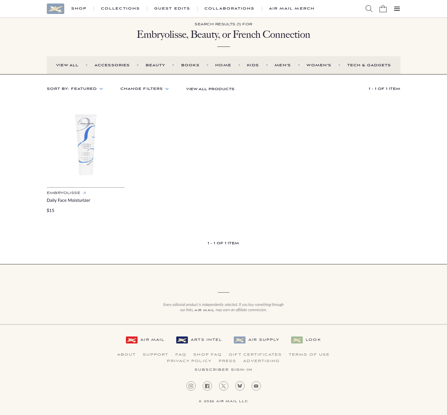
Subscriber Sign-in (224, 370)
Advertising (261, 361)
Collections (120, 9)
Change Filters (141, 89)
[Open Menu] (396, 8)
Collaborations (229, 9)
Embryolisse (64, 193)
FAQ (180, 355)
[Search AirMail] (369, 8)
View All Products (210, 89)
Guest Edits (172, 9)
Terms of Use (309, 355)
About (126, 355)
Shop (79, 9)
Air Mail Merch (292, 9)
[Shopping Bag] (383, 8)
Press (227, 361)
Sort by (72, 89)
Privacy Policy (189, 361)
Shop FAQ (207, 355)
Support (155, 355)
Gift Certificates (255, 355)
